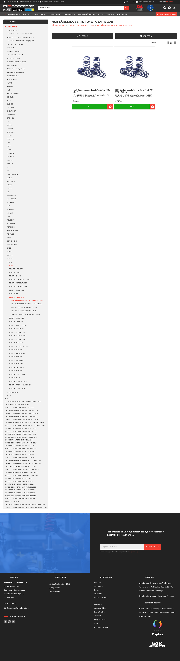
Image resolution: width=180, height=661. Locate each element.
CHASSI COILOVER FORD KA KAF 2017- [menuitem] (19, 408)
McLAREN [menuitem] (10, 202)
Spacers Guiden (99, 608)
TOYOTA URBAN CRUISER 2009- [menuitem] (21, 385)
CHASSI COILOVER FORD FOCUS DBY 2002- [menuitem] (21, 419)
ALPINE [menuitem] (9, 83)
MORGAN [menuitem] (10, 209)
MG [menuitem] (8, 192)
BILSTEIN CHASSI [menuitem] (13, 65)
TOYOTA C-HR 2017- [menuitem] (16, 357)
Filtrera (83, 36)
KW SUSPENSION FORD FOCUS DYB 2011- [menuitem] (21, 428)
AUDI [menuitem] (8, 90)
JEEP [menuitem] (9, 167)
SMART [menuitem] (9, 251)
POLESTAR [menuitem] (11, 223)
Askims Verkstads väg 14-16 (14, 594)
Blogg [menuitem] (35, 14)
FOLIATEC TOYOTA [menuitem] (16, 269)
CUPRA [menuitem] (9, 125)
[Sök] (126, 8)
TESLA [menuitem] (9, 262)
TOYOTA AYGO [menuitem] (14, 272)
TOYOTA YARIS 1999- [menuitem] (17, 290)
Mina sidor (97, 582)
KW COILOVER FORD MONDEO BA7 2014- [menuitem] (20, 466)
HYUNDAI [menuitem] (10, 157)
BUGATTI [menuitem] (10, 104)
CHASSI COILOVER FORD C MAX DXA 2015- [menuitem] (21, 449)
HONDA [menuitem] (9, 150)
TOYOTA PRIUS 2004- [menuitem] (17, 374)
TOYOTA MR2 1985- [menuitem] (16, 343)
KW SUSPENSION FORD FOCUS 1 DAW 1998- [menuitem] (21, 410)
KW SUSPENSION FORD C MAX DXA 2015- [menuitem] (20, 446)
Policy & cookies (100, 619)
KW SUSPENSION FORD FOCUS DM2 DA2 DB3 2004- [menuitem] (24, 422)
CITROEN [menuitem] (10, 118)
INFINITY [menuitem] (10, 164)
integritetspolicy (133, 551)
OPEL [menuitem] (9, 216)
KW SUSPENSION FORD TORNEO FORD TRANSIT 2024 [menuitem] (25, 504)
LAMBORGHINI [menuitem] (12, 174)
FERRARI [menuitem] (10, 139)
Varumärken (98, 586)
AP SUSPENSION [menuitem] (13, 51)
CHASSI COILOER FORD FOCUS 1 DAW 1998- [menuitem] (21, 413)
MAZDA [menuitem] (9, 185)
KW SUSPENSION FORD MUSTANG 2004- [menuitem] (20, 490)
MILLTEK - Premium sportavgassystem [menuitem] (20, 37)
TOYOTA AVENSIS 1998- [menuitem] (18, 332)
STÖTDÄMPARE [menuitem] (12, 76)
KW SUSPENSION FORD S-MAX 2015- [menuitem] (18, 478)
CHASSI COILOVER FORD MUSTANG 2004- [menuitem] (20, 487)
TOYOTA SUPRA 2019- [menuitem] (17, 353)
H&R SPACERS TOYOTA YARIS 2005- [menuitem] (24, 307)
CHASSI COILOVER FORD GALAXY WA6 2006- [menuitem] (22, 475)
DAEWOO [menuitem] (10, 128)
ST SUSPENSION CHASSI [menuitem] (16, 62)
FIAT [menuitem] (8, 143)
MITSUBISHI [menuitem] (11, 199)
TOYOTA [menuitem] (10, 265)
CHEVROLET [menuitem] (11, 111)
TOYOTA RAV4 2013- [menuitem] (16, 367)
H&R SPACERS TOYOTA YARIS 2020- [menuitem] (24, 311)
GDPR (96, 623)
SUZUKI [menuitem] (10, 255)
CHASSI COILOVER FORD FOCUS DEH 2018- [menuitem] (21, 437)
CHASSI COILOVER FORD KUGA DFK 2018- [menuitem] (21, 458)
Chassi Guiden (99, 612)
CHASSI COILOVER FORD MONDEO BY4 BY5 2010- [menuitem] (23, 463)
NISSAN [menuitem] (10, 213)
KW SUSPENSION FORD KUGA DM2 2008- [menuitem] (20, 452)
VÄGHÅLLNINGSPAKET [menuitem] (15, 72)
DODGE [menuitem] (10, 135)
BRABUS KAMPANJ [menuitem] (12, 502)
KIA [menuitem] (8, 171)
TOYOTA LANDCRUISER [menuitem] (18, 381)
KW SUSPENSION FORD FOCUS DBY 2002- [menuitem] (21, 416)
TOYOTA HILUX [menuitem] (14, 378)
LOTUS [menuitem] (9, 188)
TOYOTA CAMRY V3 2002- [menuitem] (18, 325)
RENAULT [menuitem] (10, 234)
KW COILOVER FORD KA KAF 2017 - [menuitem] (18, 405)
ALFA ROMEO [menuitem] (12, 79)
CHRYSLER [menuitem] (11, 114)
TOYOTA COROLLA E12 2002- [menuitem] (20, 279)
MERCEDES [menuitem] (11, 195)
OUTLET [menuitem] (26, 14)
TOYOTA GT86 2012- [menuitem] (16, 350)
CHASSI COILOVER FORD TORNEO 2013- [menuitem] (20, 499)
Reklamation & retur (101, 627)
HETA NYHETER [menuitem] (13, 30)
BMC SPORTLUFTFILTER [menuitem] (16, 44)
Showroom (98, 604)
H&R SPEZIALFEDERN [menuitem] (15, 55)
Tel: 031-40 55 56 (10, 603)
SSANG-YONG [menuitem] (12, 241)
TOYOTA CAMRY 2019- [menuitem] (17, 329)
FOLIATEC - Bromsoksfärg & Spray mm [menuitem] (20, 41)
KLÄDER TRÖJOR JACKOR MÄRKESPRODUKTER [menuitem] (23, 402)
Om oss (96, 590)
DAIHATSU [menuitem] (11, 132)
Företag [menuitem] (110, 14)
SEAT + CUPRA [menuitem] (12, 244)
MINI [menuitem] (8, 206)
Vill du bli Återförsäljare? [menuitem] (90, 14)
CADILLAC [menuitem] (10, 107)
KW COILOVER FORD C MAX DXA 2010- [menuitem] (19, 440)
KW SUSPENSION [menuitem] (13, 58)
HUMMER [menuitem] (10, 153)
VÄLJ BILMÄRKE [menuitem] (13, 14)
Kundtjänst (97, 594)
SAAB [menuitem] (9, 237)
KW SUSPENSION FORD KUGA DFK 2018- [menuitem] (20, 455)
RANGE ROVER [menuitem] (12, 230)
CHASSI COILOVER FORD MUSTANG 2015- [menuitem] (20, 496)
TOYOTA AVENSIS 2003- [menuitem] (18, 336)
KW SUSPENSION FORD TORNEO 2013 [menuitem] (19, 484)
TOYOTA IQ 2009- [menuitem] (15, 276)
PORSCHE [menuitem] (10, 227)
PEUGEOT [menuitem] (10, 220)
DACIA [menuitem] (9, 121)
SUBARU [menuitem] (10, 258)
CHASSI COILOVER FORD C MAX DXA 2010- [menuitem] (21, 443)
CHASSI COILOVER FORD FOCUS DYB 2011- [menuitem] (21, 431)
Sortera (147, 36)
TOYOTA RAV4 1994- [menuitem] (16, 360)
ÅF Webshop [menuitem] (122, 14)
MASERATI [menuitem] (11, 181)
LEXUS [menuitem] (9, 178)
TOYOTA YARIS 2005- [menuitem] (17, 297)
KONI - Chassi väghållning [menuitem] (16, 69)
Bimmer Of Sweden (101, 598)
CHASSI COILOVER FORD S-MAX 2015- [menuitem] (19, 481)
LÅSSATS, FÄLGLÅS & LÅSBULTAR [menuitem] (19, 34)
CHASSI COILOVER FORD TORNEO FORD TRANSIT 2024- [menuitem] (26, 507)
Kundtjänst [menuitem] (55, 14)
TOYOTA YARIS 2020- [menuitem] (17, 318)
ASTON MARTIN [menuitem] (12, 93)
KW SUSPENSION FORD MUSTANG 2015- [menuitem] (20, 493)
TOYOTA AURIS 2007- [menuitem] (17, 322)
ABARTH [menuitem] (10, 86)
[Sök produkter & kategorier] (81, 7)
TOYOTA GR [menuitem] (13, 293)
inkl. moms (169, 2)
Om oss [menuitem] (44, 14)
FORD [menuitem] (9, 146)
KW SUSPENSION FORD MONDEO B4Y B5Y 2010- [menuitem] (23, 460)
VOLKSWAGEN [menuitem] (12, 392)
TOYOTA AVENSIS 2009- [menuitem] (18, 339)
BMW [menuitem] (9, 100)
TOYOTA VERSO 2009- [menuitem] (17, 388)
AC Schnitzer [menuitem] (11, 48)
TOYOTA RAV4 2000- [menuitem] (16, 364)
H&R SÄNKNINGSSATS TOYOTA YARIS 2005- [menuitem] (27, 300)
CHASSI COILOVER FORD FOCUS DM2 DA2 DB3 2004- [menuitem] (25, 425)
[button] (169, 7)
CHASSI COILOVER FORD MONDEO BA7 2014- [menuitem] (22, 469)
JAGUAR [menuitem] (10, 160)
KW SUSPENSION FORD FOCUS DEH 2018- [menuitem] (21, 434)
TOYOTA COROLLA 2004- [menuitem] (18, 283)
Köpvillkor (97, 616)
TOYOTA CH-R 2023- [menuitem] (16, 371)
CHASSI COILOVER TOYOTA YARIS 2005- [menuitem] (25, 314)
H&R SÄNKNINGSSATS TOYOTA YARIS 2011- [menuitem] (26, 304)
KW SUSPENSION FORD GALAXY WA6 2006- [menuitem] (21, 472)
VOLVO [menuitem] (9, 395)
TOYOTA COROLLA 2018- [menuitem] (18, 286)
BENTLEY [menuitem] (10, 97)
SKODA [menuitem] (9, 248)
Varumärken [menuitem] (69, 14)
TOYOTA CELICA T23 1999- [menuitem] (19, 346)
